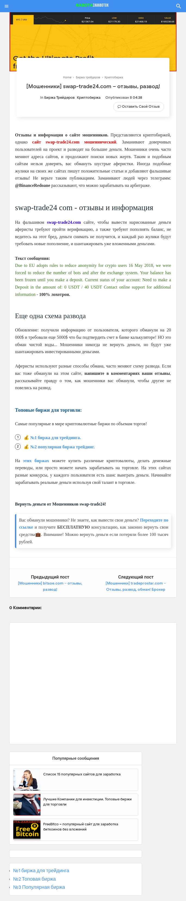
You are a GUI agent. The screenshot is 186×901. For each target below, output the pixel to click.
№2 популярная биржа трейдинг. (62, 447)
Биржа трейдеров (59, 97)
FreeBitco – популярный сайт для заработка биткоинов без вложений (80, 827)
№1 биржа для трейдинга (41, 871)
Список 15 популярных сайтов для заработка (82, 774)
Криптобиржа (88, 97)
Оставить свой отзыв (141, 106)
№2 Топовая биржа (34, 879)
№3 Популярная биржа (39, 887)
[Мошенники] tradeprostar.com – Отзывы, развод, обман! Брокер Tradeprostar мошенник (136, 589)
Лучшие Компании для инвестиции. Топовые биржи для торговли (87, 802)
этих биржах (36, 460)
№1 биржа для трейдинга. (55, 437)
